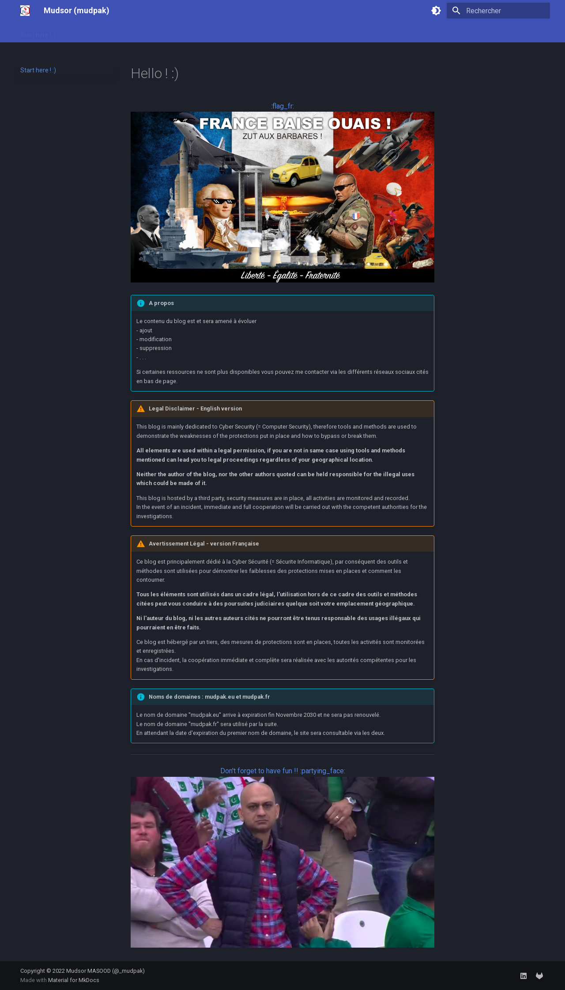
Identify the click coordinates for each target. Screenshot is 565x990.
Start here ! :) (38, 32)
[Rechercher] (498, 11)
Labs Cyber (82, 32)
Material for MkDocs (73, 980)
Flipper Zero (173, 32)
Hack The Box (127, 32)
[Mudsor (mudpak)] (25, 10)
